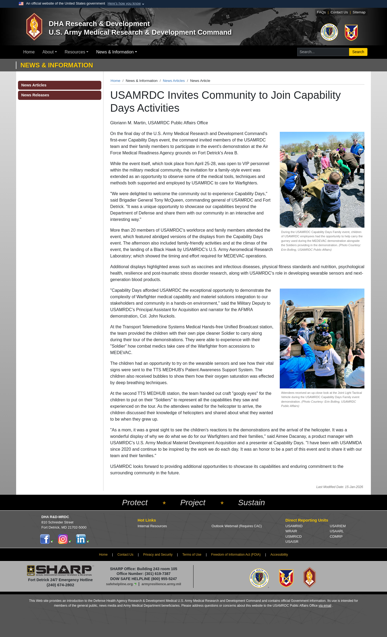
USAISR (291, 542)
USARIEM (338, 526)
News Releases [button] (35, 95)
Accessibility (279, 554)
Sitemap (359, 12)
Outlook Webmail (237, 526)
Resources (75, 52)
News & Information (115, 52)
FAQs (321, 12)
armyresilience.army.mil (161, 584)
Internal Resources (152, 526)
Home (29, 52)
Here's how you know (124, 3)
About (48, 52)
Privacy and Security (158, 554)
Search (358, 52)
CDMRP (336, 536)
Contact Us (339, 12)
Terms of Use (192, 554)
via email (324, 605)
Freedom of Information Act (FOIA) (236, 554)
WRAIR (291, 531)
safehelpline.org (119, 584)
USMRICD (293, 536)
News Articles (174, 81)
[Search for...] (323, 52)
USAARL (337, 531)
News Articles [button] (33, 85)
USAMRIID (294, 526)
